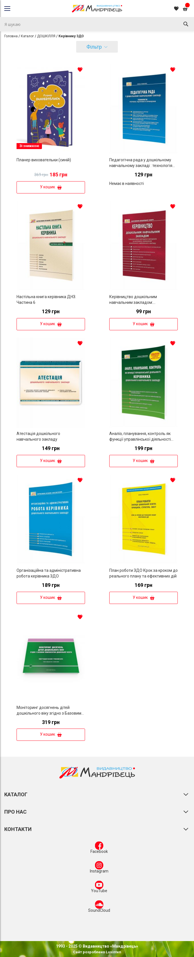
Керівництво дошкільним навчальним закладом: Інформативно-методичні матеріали (143, 302)
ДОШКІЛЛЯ (46, 36)
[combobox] (97, 24)
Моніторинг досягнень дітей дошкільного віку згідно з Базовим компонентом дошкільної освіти (49, 713)
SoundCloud (99, 907)
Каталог (27, 36)
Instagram (99, 868)
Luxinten (113, 952)
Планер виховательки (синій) (44, 160)
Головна (11, 36)
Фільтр (94, 47)
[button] (80, 69)
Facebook (99, 848)
